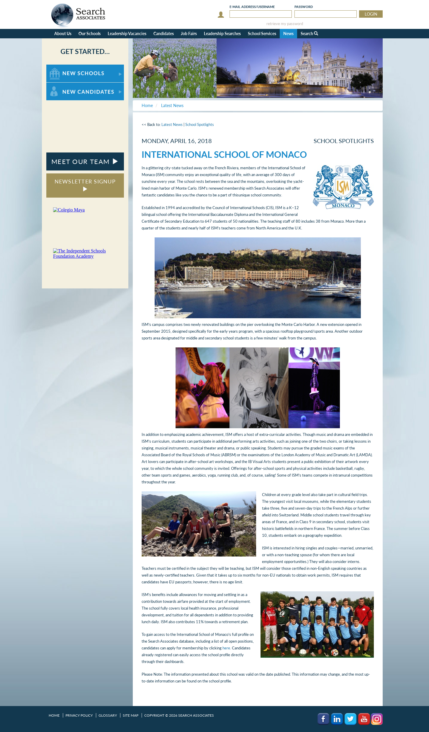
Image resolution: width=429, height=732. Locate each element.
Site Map (130, 715)
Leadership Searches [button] (222, 33)
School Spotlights (199, 124)
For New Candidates (64, 85)
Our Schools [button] (89, 33)
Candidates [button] (163, 33)
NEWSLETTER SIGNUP (85, 184)
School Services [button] (262, 33)
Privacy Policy (79, 715)
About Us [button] (62, 33)
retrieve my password (284, 24)
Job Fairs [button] (189, 33)
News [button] (288, 33)
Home (54, 715)
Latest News (172, 124)
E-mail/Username (252, 7)
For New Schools (61, 67)
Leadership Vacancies (127, 33)
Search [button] (309, 33)
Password (303, 7)
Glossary (108, 715)
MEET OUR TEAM (85, 161)
